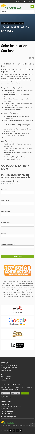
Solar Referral (5, 378)
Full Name (4, 190)
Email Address (5, 200)
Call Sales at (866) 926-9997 (10, 183)
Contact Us (4, 362)
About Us (4, 369)
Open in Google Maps (9, 417)
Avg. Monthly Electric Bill (8, 244)
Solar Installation (6, 371)
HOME (3, 23)
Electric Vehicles (6, 376)
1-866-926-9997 (6, 405)
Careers (3, 375)
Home (4, 12)
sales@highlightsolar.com (13, 407)
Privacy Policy (5, 364)
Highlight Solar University (9, 367)
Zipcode (3, 233)
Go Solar (4, 380)
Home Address (5, 222)
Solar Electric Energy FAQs (9, 365)
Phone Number (5, 211)
